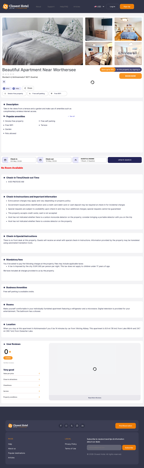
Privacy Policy (71, 444)
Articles (11, 457)
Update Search (129, 160)
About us (12, 448)
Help (10, 444)
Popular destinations (16, 453)
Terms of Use (70, 448)
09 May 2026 (16, 161)
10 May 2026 (54, 161)
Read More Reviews (94, 398)
